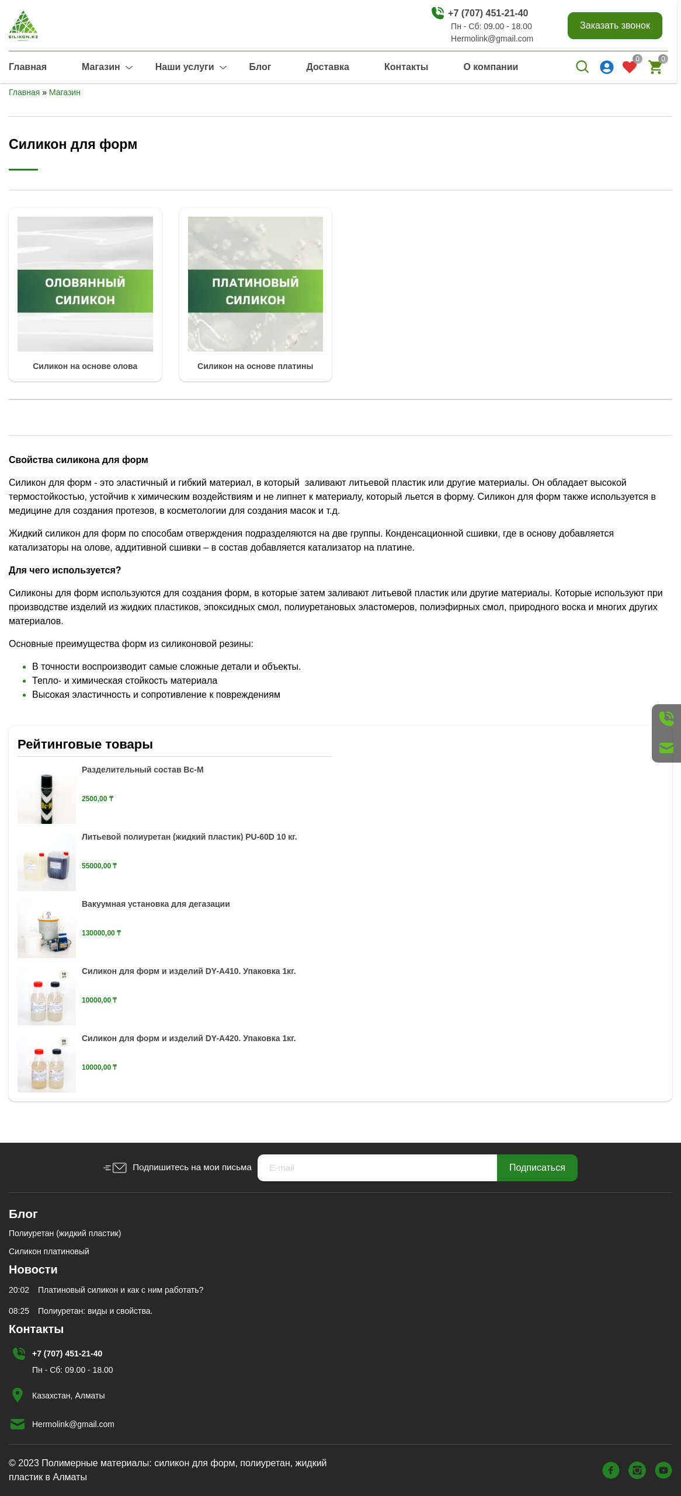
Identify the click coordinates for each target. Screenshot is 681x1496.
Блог (260, 67)
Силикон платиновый (49, 1251)
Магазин (101, 67)
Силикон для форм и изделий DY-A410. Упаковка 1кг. (189, 971)
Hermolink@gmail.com (492, 38)
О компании (490, 67)
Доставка (327, 67)
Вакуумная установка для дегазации (156, 904)
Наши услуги (184, 67)
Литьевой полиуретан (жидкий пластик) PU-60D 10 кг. (189, 837)
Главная (28, 67)
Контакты (406, 67)
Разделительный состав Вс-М (143, 770)
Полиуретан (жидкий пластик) (65, 1233)
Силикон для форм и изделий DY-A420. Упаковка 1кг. (189, 1038)
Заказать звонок (615, 25)
